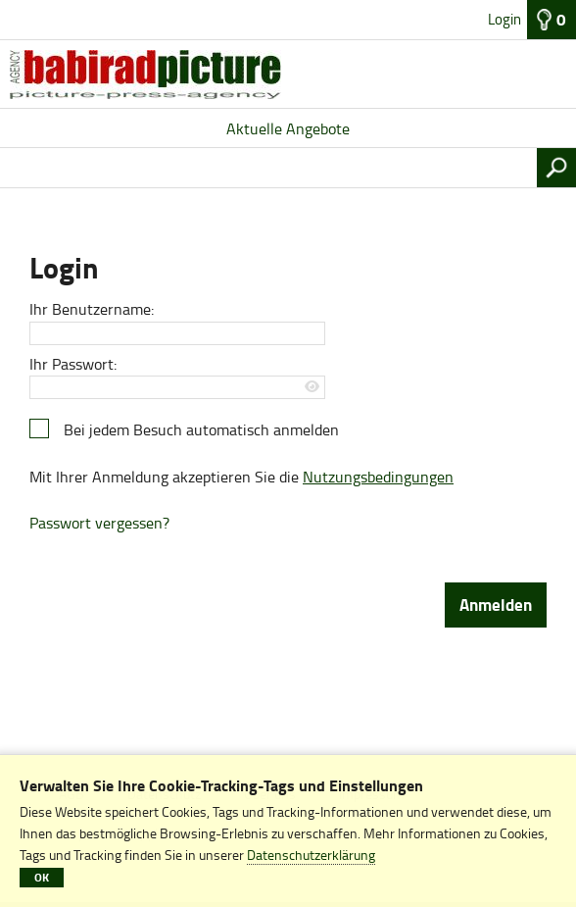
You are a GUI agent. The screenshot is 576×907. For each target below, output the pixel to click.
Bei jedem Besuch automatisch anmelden (201, 429)
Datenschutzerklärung (311, 854)
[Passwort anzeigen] (313, 386)
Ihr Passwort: (73, 364)
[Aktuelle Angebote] (288, 74)
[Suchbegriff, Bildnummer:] (268, 167)
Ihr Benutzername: (91, 309)
